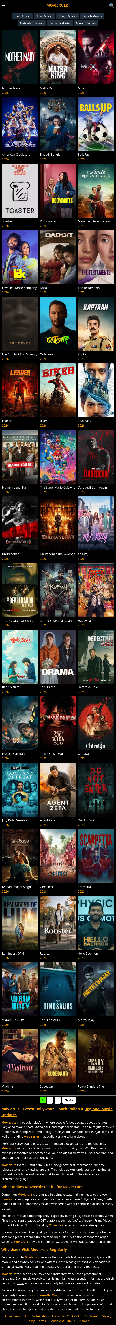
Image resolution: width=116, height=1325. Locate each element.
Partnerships (40, 1316)
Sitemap (83, 1321)
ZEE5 (28, 1225)
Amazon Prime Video (96, 1220)
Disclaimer (91, 1316)
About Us (58, 1316)
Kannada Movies (60, 23)
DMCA (71, 1321)
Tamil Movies (44, 16)
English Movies (92, 16)
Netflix (76, 1220)
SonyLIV (41, 1225)
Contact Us (74, 1316)
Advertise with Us (17, 1316)
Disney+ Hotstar (12, 1225)
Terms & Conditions (50, 1321)
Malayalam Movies (32, 23)
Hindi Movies (22, 16)
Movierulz (57, 5)
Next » (69, 1100)
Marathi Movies (86, 23)
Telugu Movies (68, 16)
